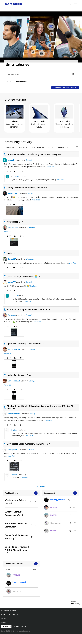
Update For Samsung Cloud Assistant (24, 343)
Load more (40, 487)
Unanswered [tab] (62, 147)
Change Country (19, 627)
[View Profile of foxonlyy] (53, 507)
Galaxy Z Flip (64, 121)
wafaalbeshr (12, 193)
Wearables (30, 259)
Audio (9, 253)
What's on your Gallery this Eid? (15, 502)
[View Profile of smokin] (53, 531)
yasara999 (12, 282)
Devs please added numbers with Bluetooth (27, 444)
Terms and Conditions (10, 614)
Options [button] (75, 82)
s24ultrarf (14, 430)
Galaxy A (32, 349)
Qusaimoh (12, 315)
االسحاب (11, 160)
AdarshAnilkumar (14, 414)
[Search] (41, 74)
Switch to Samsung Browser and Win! (14, 513)
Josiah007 (12, 259)
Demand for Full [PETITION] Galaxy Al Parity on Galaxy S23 (34, 154)
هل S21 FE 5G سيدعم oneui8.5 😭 (22, 276)
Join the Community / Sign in (65, 87)
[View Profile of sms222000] (16, 591)
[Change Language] (6, 626)
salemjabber (12, 450)
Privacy (4, 618)
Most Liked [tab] (23, 147)
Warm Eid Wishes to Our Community (16, 525)
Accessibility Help (8, 610)
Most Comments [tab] (38, 147)
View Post (50, 167)
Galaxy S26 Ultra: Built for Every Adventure (27, 187)
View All (21, 493)
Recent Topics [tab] (10, 147)
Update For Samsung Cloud (19, 375)
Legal (3, 622)
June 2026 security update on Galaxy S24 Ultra (28, 309)
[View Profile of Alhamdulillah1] (56, 523)
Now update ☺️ (14, 222)
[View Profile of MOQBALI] (53, 515)
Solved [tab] (50, 147)
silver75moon (13, 227)
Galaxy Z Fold (39, 121)
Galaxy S (14, 121)
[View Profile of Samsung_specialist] (57, 500)
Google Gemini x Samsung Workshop (17, 537)
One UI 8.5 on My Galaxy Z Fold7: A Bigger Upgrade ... (17, 550)
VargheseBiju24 (14, 349)
